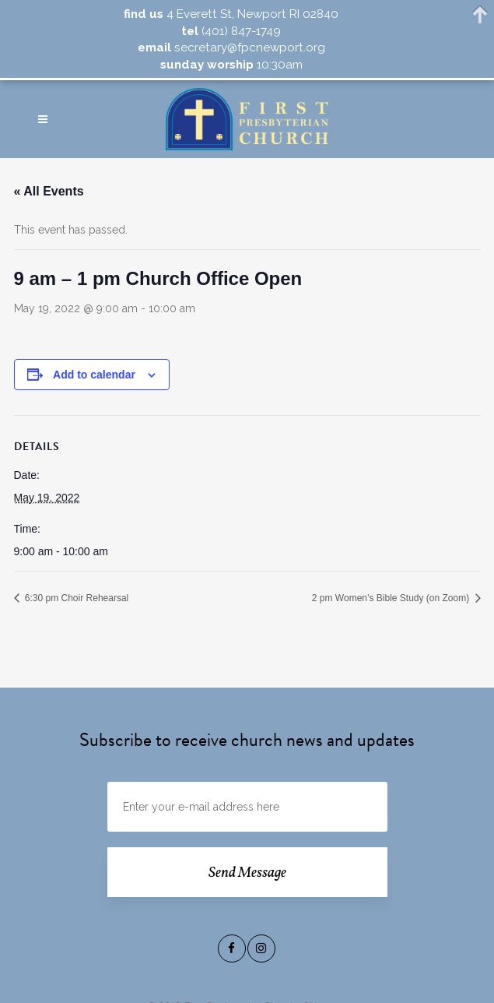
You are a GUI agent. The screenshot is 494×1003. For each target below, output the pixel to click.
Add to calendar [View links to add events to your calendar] (94, 374)
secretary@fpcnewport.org (248, 47)
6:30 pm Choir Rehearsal (76, 598)
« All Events (49, 191)
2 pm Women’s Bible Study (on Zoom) (392, 598)
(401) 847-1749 (239, 31)
